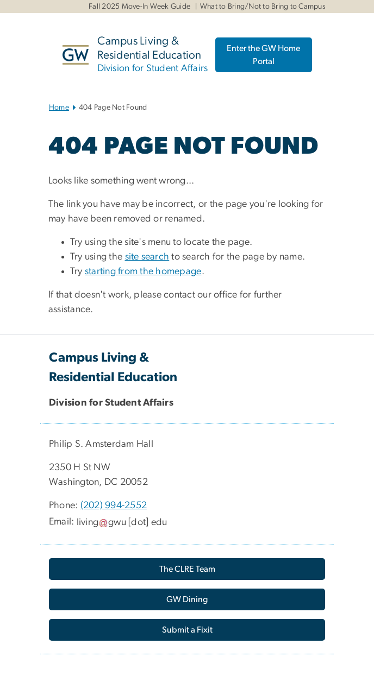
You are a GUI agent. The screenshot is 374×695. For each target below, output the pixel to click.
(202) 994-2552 (113, 505)
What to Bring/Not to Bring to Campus (263, 6)
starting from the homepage (143, 271)
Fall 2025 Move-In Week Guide (139, 6)
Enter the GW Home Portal (263, 55)
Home (59, 107)
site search (147, 257)
